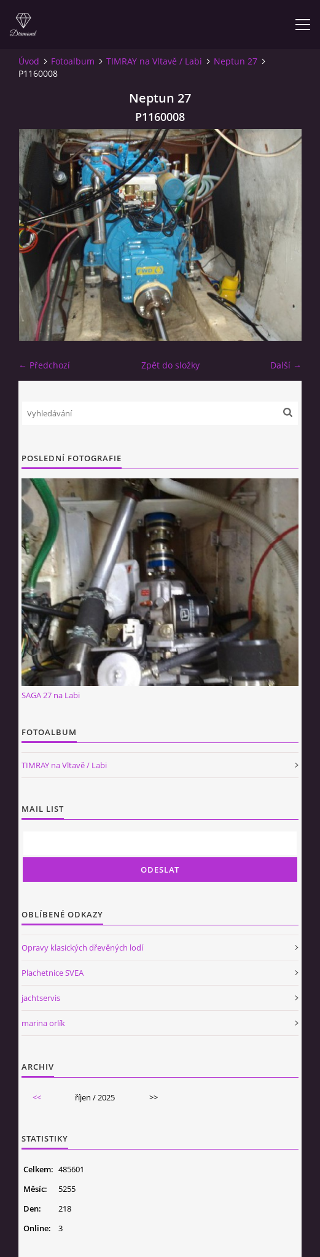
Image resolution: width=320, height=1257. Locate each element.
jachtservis (40, 997)
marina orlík (43, 1023)
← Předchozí (44, 365)
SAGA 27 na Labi (50, 695)
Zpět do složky (170, 365)
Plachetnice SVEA (52, 972)
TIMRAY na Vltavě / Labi (154, 61)
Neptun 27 (235, 61)
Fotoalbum (73, 61)
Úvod (28, 61)
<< (37, 1097)
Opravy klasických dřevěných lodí (82, 947)
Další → (286, 365)
